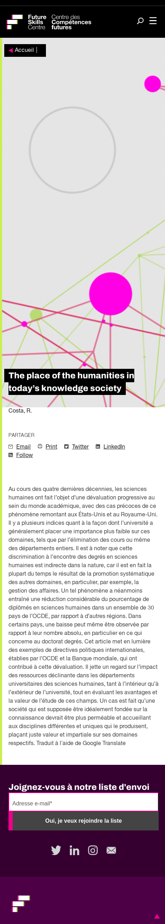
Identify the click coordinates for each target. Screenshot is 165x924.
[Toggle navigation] (153, 21)
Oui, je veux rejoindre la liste (83, 821)
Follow (24, 455)
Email (23, 447)
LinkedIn (114, 447)
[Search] (140, 21)
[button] (156, 916)
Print (51, 447)
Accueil (24, 50)
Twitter (80, 447)
